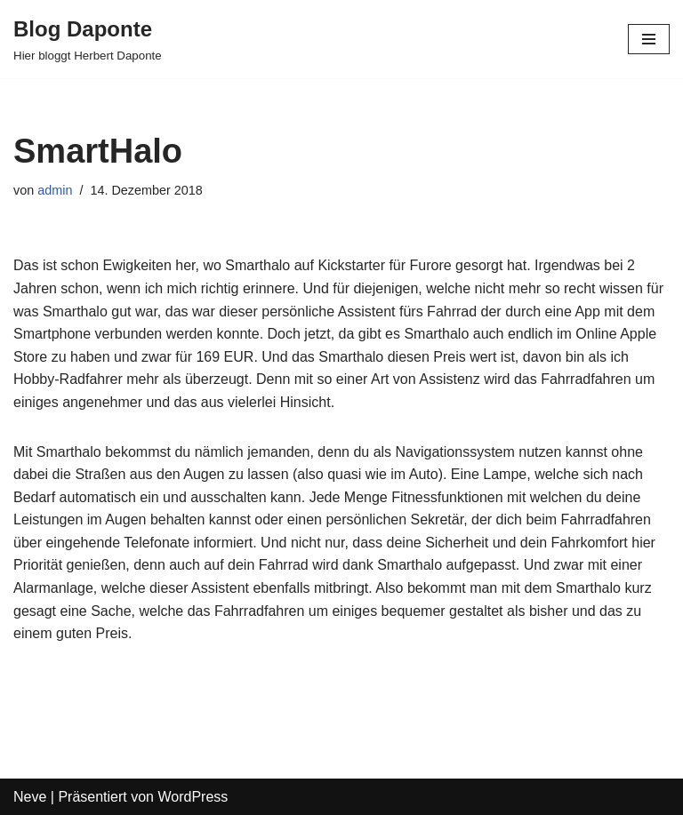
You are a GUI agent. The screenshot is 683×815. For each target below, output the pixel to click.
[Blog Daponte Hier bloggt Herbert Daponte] (87, 39)
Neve (29, 796)
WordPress (192, 796)
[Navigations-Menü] (649, 39)
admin (54, 190)
